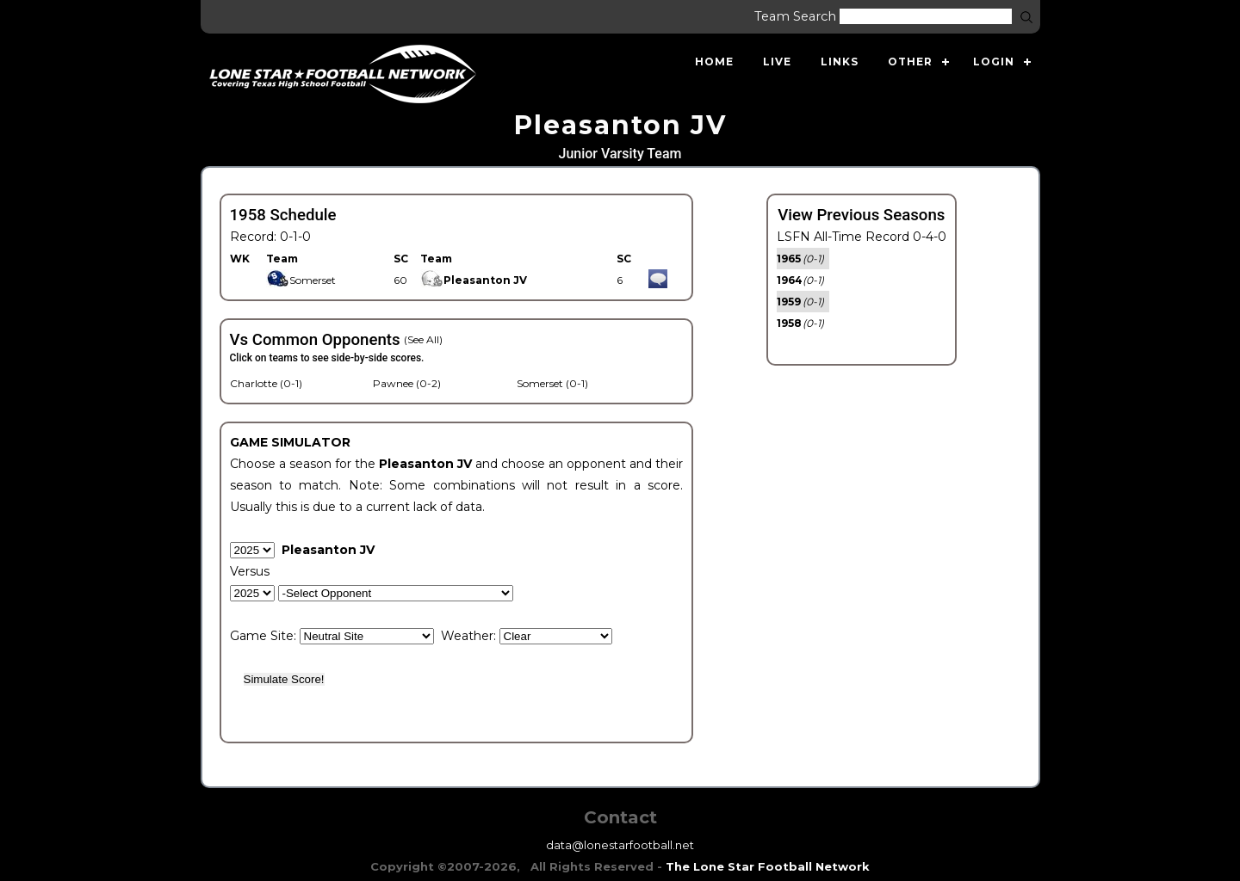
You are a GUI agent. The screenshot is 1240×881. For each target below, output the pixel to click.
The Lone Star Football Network (768, 866)
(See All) (423, 339)
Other (910, 61)
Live (777, 61)
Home (714, 61)
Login (993, 61)
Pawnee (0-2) (407, 383)
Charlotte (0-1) (266, 383)
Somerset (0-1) (552, 383)
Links (840, 61)
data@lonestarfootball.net (620, 845)
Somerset (301, 280)
